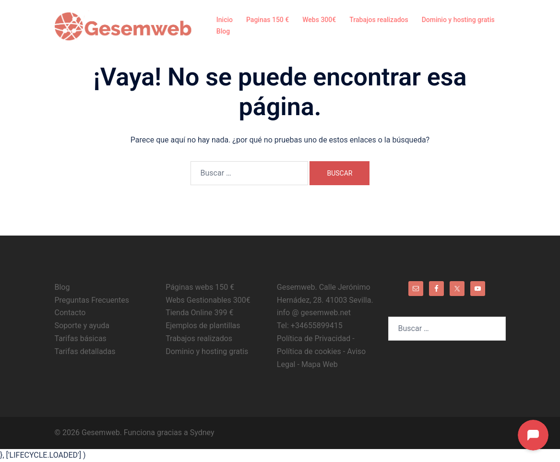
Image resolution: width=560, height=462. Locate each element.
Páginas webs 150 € (200, 287)
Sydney (202, 432)
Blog (223, 31)
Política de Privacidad (314, 338)
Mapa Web (319, 364)
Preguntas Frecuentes (92, 300)
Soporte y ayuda (82, 325)
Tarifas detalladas (85, 351)
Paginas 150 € (267, 20)
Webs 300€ (319, 20)
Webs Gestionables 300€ (208, 300)
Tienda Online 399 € (199, 312)
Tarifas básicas (81, 338)
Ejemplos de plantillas (203, 325)
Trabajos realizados (378, 20)
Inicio (224, 20)
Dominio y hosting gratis (458, 20)
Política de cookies (309, 351)
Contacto (70, 312)
